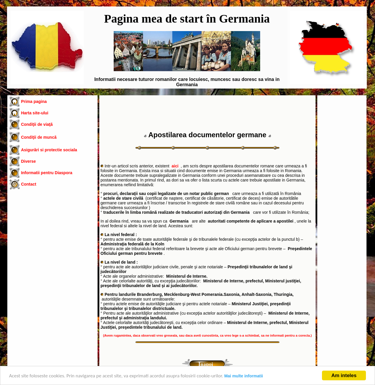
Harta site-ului (34, 113)
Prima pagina (34, 101)
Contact (28, 184)
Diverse (28, 161)
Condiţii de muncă (39, 137)
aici (175, 166)
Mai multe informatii (243, 376)
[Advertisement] (52, 240)
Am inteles (344, 375)
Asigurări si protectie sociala (49, 149)
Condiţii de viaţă (37, 124)
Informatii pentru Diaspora (46, 172)
